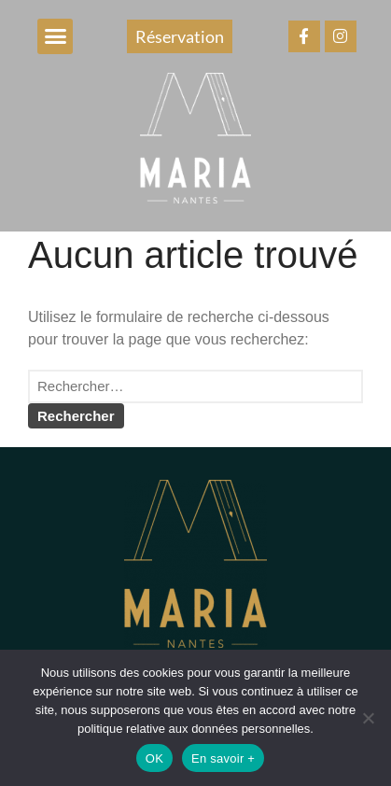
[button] (55, 36)
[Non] (367, 718)
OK (154, 758)
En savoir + (223, 758)
